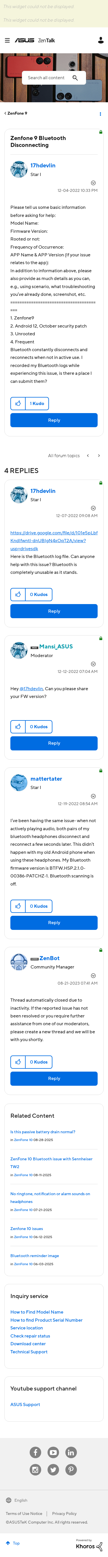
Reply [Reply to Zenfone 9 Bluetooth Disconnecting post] (54, 420)
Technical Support (29, 1352)
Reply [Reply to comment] (54, 611)
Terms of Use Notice (24, 1513)
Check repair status (30, 1336)
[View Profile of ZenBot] (49, 958)
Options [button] (100, 113)
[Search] (54, 78)
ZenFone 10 (23, 1140)
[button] (18, 404)
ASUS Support (25, 1404)
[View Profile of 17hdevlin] (43, 165)
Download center (28, 1344)
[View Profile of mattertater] (46, 779)
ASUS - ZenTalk (35, 40)
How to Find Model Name (36, 1312)
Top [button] (16, 1543)
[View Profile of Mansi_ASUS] (56, 646)
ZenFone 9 (17, 113)
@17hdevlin (31, 689)
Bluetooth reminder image (34, 1256)
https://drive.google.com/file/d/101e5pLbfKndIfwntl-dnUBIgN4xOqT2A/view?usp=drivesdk (54, 541)
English (20, 1500)
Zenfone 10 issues (26, 1228)
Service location (26, 1328)
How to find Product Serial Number (46, 1320)
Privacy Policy (64, 1513)
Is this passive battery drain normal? (42, 1132)
